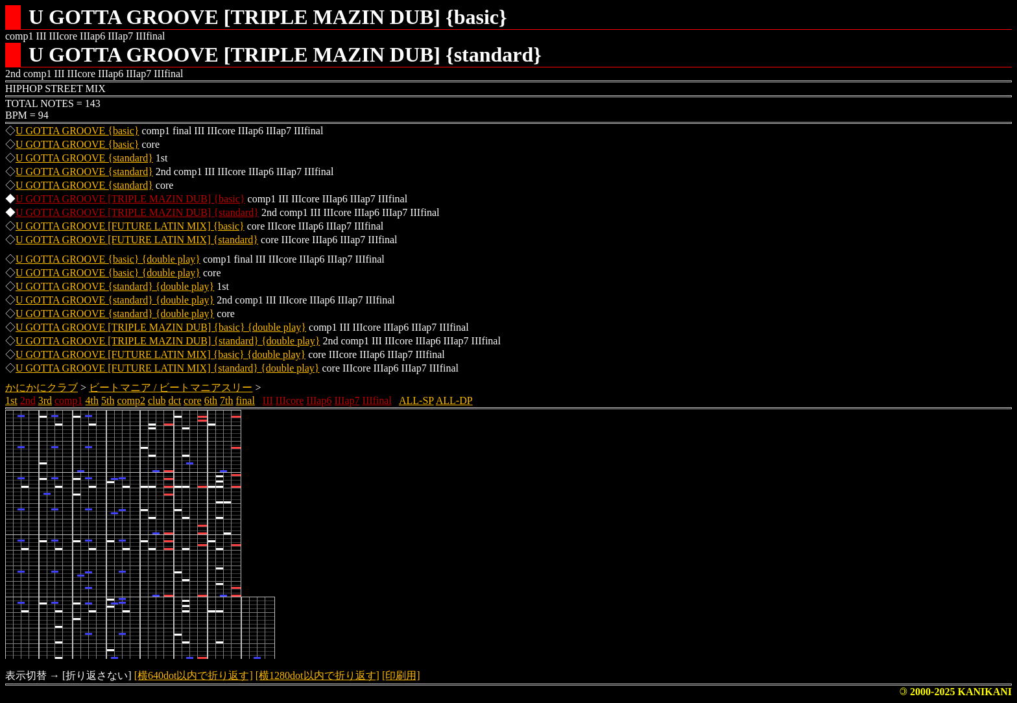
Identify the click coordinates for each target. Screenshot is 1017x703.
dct (175, 400)
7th (226, 400)
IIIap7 (346, 400)
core (193, 400)
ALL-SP (416, 400)
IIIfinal (377, 400)
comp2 (131, 400)
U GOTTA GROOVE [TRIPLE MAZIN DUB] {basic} (130, 198)
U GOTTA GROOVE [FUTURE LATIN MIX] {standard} (137, 239)
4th (92, 400)
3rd (45, 400)
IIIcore (290, 400)
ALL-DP (454, 400)
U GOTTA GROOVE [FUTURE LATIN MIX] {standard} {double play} (167, 368)
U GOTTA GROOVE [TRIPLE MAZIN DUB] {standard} (137, 212)
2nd (28, 400)
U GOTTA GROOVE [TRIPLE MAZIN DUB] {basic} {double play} (161, 327)
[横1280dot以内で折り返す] (317, 675)
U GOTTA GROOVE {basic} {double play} (108, 259)
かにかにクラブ (41, 387)
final (245, 400)
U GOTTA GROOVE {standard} (84, 157)
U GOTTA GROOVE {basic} (77, 130)
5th (107, 400)
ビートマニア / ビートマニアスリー (170, 387)
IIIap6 (318, 400)
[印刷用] (401, 675)
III (268, 400)
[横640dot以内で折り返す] (193, 675)
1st (11, 400)
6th (210, 400)
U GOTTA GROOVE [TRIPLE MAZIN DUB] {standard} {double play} (168, 340)
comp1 (68, 400)
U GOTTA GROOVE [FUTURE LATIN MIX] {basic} (130, 226)
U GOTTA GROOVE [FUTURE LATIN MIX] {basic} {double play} (160, 354)
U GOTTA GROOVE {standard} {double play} (115, 286)
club (157, 400)
